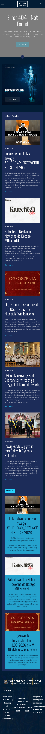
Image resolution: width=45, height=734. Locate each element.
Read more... (9, 192)
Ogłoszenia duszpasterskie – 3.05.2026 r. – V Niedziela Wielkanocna (22, 309)
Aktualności (9, 148)
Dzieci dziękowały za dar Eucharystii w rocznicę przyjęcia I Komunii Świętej (22, 379)
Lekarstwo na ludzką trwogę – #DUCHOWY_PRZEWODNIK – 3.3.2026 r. (22, 160)
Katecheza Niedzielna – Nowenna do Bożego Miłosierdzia (20, 235)
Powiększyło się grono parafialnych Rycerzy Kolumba (19, 450)
